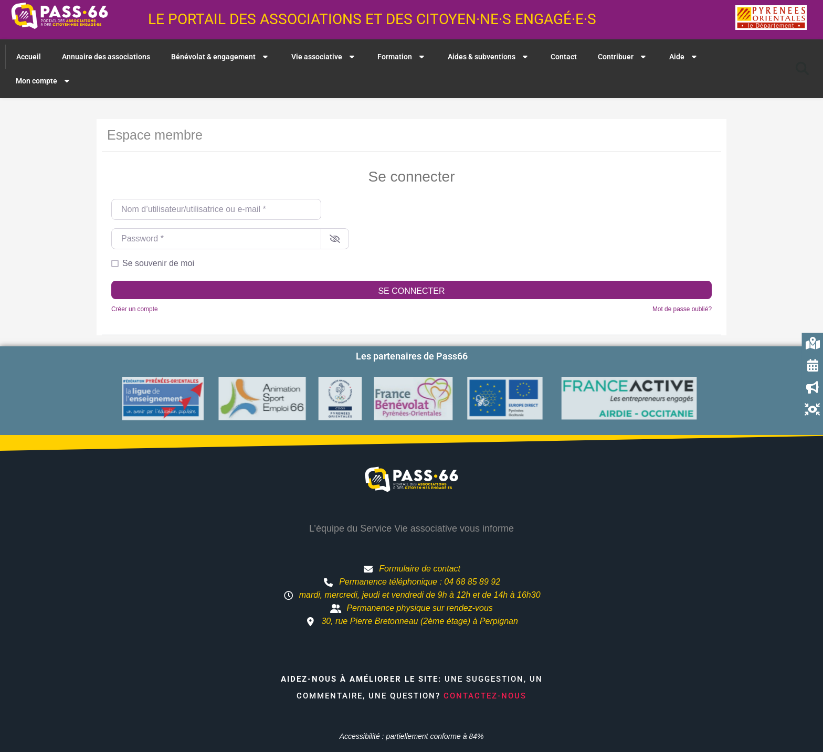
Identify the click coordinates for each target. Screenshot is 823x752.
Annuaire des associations (106, 56)
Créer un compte (134, 309)
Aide (684, 57)
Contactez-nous (485, 696)
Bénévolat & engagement (220, 57)
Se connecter (411, 291)
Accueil (28, 56)
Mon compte (44, 81)
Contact (564, 56)
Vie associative (324, 57)
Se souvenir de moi (158, 263)
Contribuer (623, 57)
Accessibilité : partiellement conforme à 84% (412, 736)
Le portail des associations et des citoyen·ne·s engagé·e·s (372, 19)
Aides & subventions (489, 57)
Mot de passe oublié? (682, 309)
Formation (402, 57)
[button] (802, 69)
